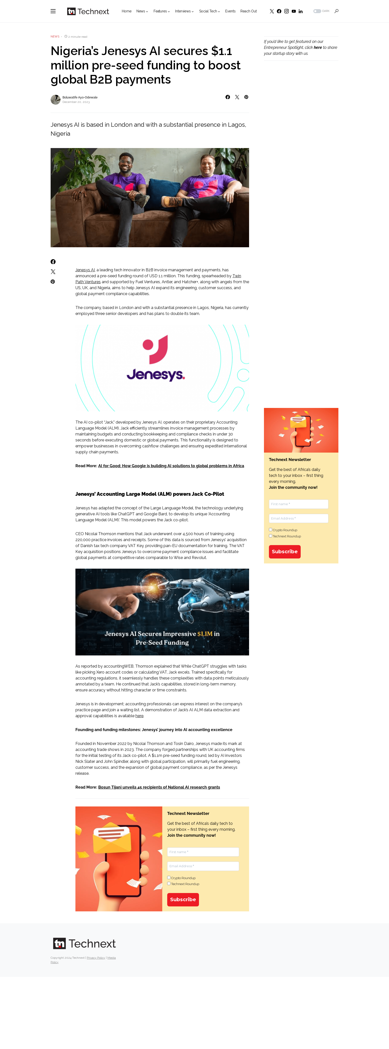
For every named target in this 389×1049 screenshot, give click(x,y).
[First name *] (203, 852)
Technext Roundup (183, 884)
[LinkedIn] (300, 11)
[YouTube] (294, 11)
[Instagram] (286, 11)
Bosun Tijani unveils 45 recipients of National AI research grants (159, 787)
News (55, 36)
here (139, 715)
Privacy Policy (96, 957)
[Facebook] (279, 11)
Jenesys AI (85, 270)
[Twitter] (272, 11)
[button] (53, 11)
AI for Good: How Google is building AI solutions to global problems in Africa (171, 465)
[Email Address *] (203, 866)
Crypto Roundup (181, 878)
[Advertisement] (301, 149)
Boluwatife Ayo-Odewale (80, 97)
